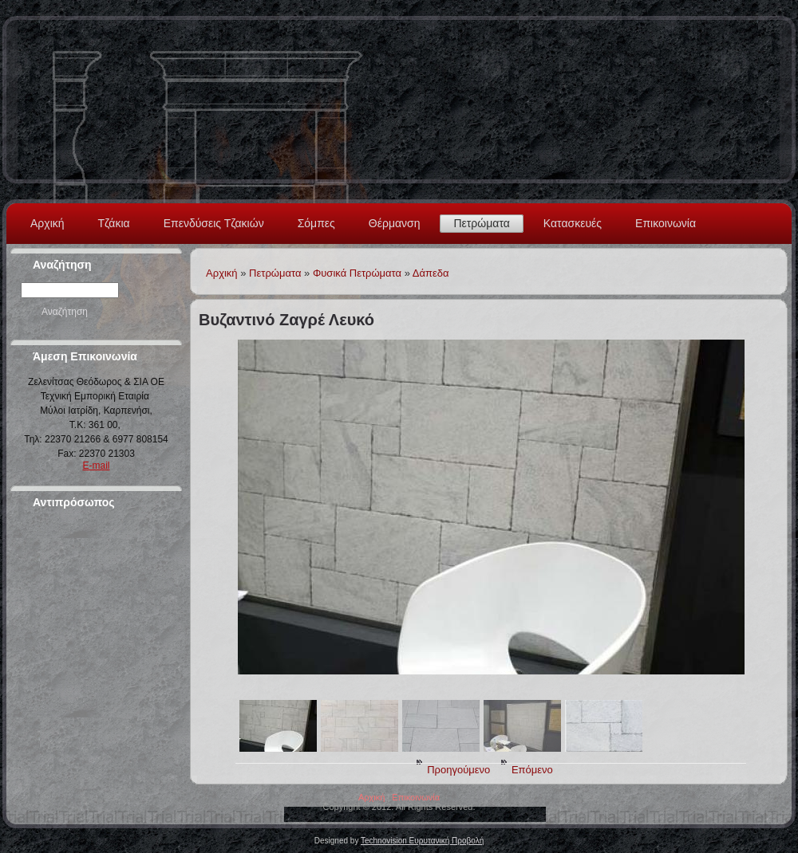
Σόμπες (316, 223)
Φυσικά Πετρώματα (357, 273)
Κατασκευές (572, 223)
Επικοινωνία (665, 223)
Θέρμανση (395, 223)
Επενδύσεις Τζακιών (214, 223)
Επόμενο (532, 770)
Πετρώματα (481, 223)
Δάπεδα (431, 273)
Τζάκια (114, 223)
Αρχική (47, 223)
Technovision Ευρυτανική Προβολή (422, 840)
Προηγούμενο (458, 770)
